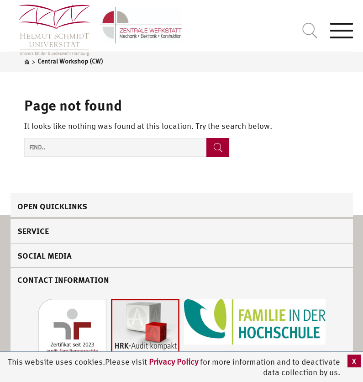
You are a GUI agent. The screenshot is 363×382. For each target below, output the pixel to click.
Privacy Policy (174, 361)
